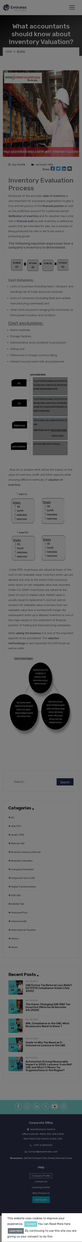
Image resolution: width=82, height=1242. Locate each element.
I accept (31, 1224)
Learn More (15, 1230)
